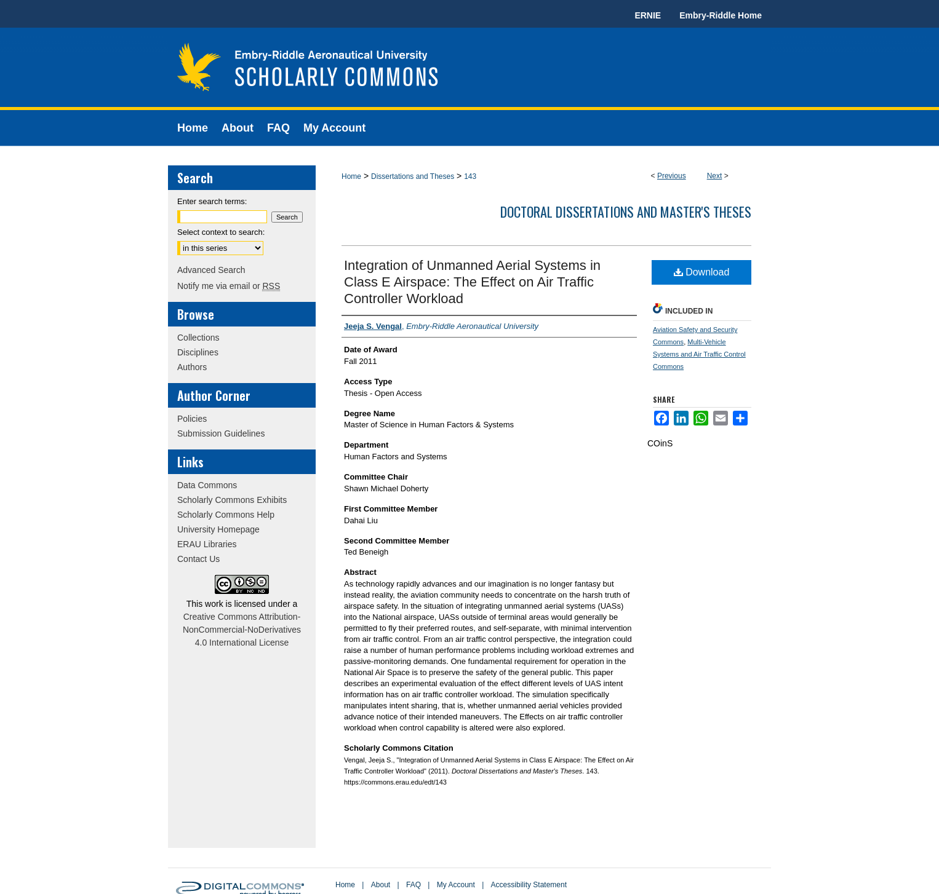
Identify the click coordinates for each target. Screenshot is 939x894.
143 (470, 176)
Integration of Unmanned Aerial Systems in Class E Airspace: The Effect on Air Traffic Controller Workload (472, 282)
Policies (192, 419)
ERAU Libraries (206, 544)
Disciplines (197, 352)
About (380, 884)
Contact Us (198, 559)
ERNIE (647, 15)
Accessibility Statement (529, 884)
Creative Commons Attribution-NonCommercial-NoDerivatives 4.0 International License (242, 629)
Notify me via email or (228, 286)
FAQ (413, 884)
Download (702, 272)
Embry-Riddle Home (720, 15)
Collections (198, 337)
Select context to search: (221, 232)
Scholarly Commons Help (225, 515)
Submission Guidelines (221, 433)
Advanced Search (211, 270)
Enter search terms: (212, 201)
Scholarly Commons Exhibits (232, 500)
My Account (456, 884)
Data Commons (207, 485)
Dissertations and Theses (412, 176)
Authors (192, 367)
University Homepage (218, 529)
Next (714, 176)
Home (351, 176)
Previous (671, 176)
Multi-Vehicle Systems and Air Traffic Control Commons (699, 354)
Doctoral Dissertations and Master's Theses (625, 211)
